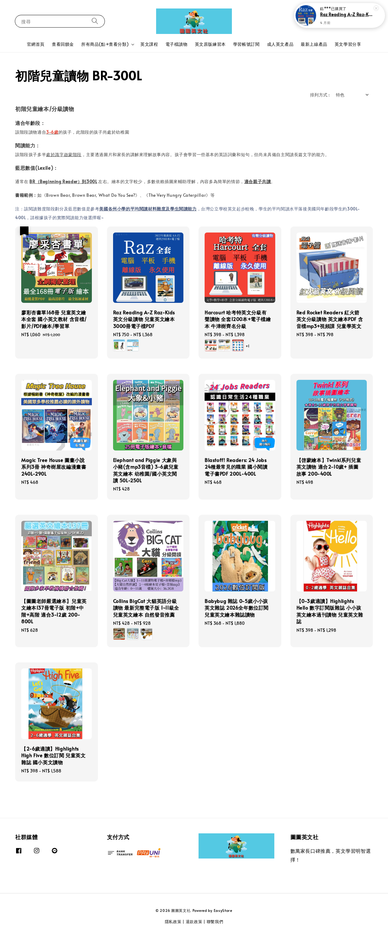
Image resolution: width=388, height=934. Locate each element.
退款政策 (194, 921)
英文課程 (149, 44)
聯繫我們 (215, 921)
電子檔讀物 (177, 44)
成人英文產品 (280, 44)
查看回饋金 (63, 44)
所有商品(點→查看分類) (105, 44)
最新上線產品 (314, 44)
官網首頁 (36, 44)
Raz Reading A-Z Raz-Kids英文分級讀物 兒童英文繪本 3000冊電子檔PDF (346, 14)
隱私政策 (173, 921)
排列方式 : (319, 95)
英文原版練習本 (210, 44)
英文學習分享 (348, 44)
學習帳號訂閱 (246, 44)
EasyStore (223, 910)
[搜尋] (95, 21)
